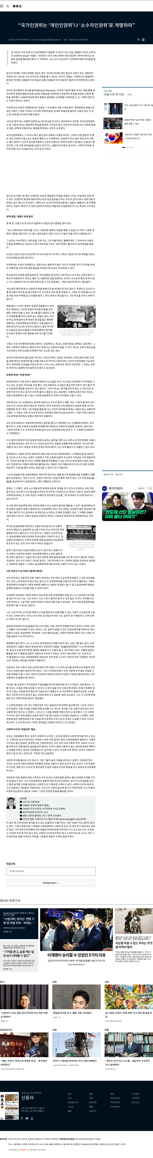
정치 (70, 1094)
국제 (91, 1098)
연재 (112, 1094)
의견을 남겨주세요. (16, 871)
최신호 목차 (115, 1098)
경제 (91, 1094)
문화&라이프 (73, 1102)
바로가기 (141, 488)
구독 (129, 95)
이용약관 (55, 1139)
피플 (91, 1107)
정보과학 (93, 1102)
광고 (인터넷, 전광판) (25, 1139)
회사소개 (12, 1139)
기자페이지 (115, 1107)
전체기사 (93, 1111)
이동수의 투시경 (114, 94)
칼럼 (70, 1111)
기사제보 (135, 1094)
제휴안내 (38, 1139)
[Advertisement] (42, 172)
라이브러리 (115, 1102)
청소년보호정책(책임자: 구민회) (88, 1139)
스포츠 (70, 1107)
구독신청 (135, 1098)
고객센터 (46, 1139)
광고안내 (135, 1102)
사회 (70, 1098)
